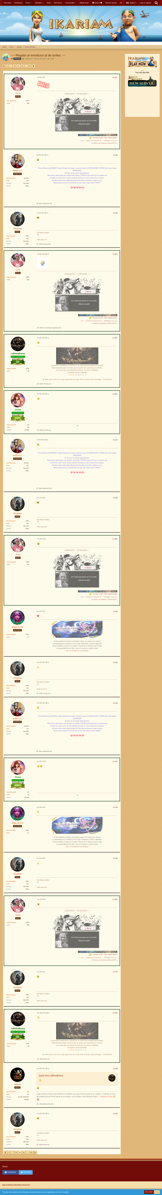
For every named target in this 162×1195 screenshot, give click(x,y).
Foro (116, 140)
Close (157, 1192)
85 (30, 66)
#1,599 (115, 1069)
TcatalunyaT (29, 59)
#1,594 (115, 807)
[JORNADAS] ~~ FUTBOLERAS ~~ (77, 94)
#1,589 (114, 539)
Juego (112, 140)
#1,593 (114, 761)
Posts (8, 103)
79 (14, 66)
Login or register (145, 3)
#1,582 (115, 155)
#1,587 (115, 440)
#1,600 (115, 1113)
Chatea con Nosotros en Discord (103, 143)
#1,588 (115, 498)
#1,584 (114, 254)
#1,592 (115, 703)
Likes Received (11, 101)
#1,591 (115, 662)
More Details (149, 1192)
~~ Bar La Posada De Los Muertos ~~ (77, 651)
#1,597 (115, 972)
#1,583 (115, 213)
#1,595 (115, 858)
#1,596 (114, 899)
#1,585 (114, 338)
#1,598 (114, 1013)
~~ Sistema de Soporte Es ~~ (94, 140)
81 (22, 66)
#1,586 (114, 394)
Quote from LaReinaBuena (51, 1075)
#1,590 (115, 611)
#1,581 (114, 77)
